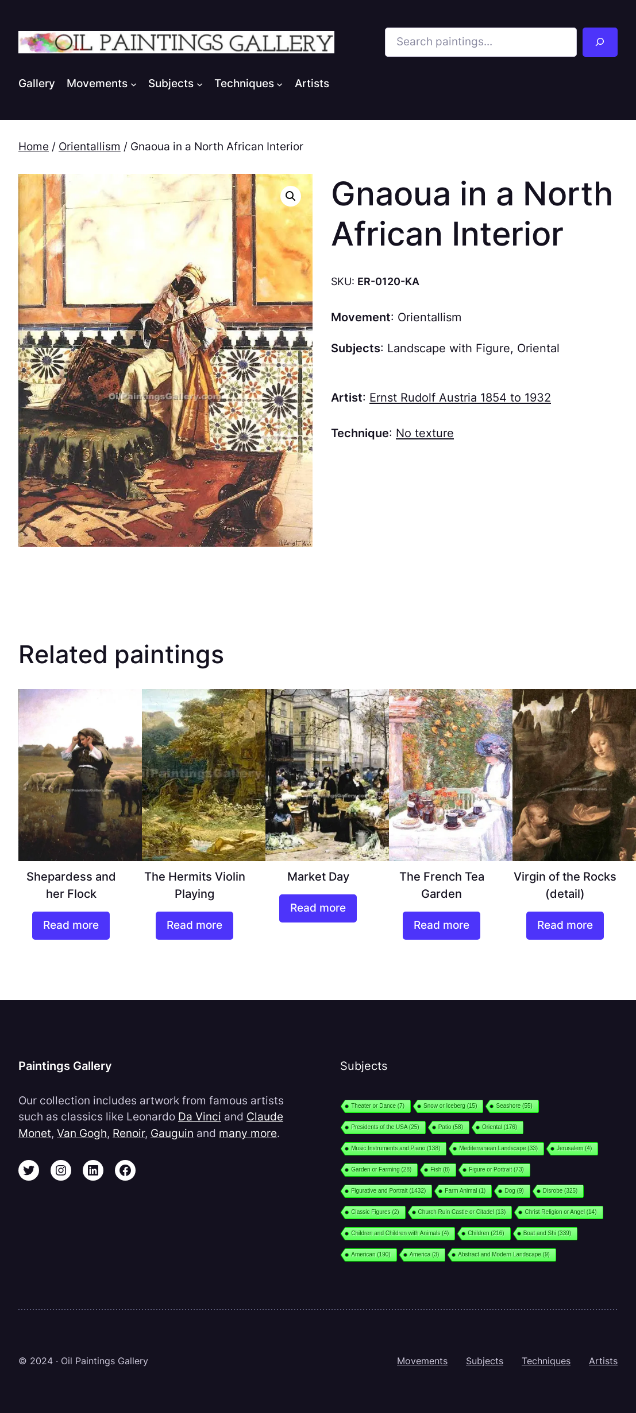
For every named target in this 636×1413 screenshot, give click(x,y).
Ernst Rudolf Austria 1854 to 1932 (460, 397)
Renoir (129, 1133)
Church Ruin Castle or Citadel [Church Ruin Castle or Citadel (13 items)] (462, 1212)
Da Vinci (199, 1116)
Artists (603, 1361)
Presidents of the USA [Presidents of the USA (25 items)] (385, 1127)
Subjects (484, 1361)
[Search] (600, 42)
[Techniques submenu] (279, 83)
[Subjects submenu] (199, 83)
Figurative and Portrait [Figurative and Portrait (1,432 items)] (388, 1191)
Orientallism (90, 146)
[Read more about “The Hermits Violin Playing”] (194, 926)
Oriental (538, 348)
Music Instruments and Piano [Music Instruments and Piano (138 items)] (395, 1148)
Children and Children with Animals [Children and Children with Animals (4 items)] (400, 1233)
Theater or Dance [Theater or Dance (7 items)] (377, 1106)
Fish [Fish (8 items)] (440, 1169)
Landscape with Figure (448, 348)
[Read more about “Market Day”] (317, 908)
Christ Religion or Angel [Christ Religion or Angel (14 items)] (560, 1212)
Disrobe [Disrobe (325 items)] (560, 1191)
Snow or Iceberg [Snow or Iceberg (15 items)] (450, 1106)
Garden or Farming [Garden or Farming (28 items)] (381, 1169)
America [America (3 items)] (425, 1254)
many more (248, 1133)
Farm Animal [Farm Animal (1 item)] (465, 1191)
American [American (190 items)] (370, 1254)
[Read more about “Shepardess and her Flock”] (70, 926)
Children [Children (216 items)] (486, 1233)
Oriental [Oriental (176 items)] (499, 1127)
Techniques (546, 1361)
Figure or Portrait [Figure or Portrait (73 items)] (496, 1169)
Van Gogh (82, 1133)
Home (33, 146)
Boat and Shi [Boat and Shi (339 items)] (547, 1233)
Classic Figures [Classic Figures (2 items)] (375, 1212)
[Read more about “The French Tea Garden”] (441, 926)
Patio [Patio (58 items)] (450, 1127)
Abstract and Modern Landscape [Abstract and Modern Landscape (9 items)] (504, 1254)
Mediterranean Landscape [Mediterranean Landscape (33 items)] (498, 1148)
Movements (422, 1361)
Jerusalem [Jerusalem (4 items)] (574, 1148)
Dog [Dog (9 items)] (513, 1191)
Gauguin (172, 1133)
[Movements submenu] (133, 83)
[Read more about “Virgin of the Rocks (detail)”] (564, 926)
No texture (425, 433)
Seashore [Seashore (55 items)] (514, 1106)
